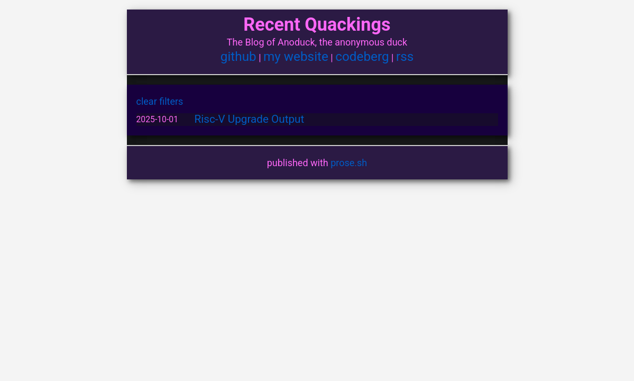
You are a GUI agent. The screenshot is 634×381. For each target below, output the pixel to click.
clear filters (159, 101)
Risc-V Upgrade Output (250, 119)
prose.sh (348, 162)
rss (405, 56)
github (238, 56)
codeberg (362, 56)
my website (295, 56)
